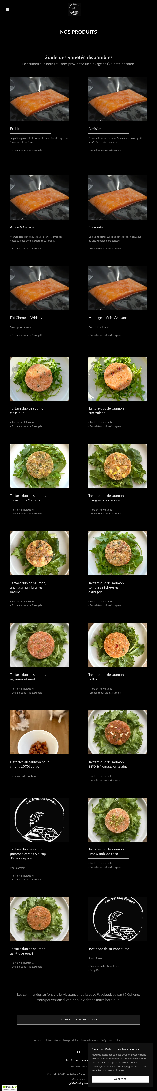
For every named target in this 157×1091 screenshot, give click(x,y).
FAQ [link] (103, 1040)
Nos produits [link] (70, 1040)
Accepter (120, 1079)
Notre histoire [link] (53, 1040)
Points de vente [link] (89, 1040)
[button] (7, 9)
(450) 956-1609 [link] (78, 1066)
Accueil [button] (38, 1040)
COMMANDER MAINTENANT (78, 1019)
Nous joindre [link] (115, 1040)
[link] (74, 9)
